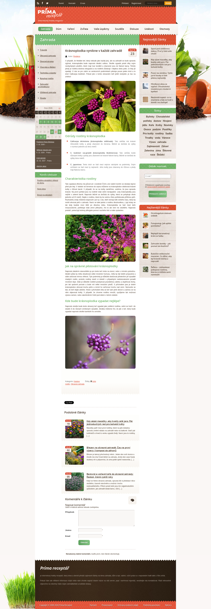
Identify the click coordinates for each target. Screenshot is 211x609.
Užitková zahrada (48, 92)
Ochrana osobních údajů (128, 605)
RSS (38, 3)
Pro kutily (148, 133)
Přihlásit (125, 3)
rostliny (159, 133)
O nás (82, 3)
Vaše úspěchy (101, 29)
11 (56, 122)
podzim (157, 129)
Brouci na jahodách (44, 195)
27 (37, 137)
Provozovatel (107, 605)
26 (59, 132)
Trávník (43, 50)
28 (41, 137)
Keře (94, 381)
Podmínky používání (151, 605)
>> (59, 108)
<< (37, 108)
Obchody (165, 29)
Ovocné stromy (47, 61)
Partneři (93, 605)
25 (56, 132)
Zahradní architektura (43, 85)
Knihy (159, 125)
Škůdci (160, 154)
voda (157, 138)
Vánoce (166, 138)
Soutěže (119, 29)
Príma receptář (50, 13)
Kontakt (72, 3)
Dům (58, 29)
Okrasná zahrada (77, 384)
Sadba (168, 133)
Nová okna (41, 189)
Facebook (42, 3)
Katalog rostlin (46, 78)
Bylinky (150, 116)
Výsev (152, 142)
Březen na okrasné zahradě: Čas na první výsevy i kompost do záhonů (108, 449)
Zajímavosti (153, 146)
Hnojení (167, 121)
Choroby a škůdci (48, 67)
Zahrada (45, 29)
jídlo (144, 125)
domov (157, 121)
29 (44, 137)
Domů (61, 3)
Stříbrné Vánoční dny (44, 150)
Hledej (168, 3)
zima (158, 150)
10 (52, 122)
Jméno (68, 530)
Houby (43, 98)
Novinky (168, 125)
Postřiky (167, 129)
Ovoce (147, 129)
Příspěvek (69, 512)
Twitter (47, 3)
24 (52, 132)
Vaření (70, 29)
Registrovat (136, 3)
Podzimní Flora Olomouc (45, 142)
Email (67, 536)
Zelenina (149, 150)
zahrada (162, 142)
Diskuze (134, 29)
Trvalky (149, 138)
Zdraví (165, 146)
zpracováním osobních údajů (158, 187)
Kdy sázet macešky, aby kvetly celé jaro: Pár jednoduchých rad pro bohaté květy (110, 422)
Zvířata (84, 29)
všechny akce (41, 166)
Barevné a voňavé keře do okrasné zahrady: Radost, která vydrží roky (110, 475)
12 (59, 122)
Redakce (76, 56)
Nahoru (168, 605)
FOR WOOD (41, 158)
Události (149, 29)
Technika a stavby (48, 73)
